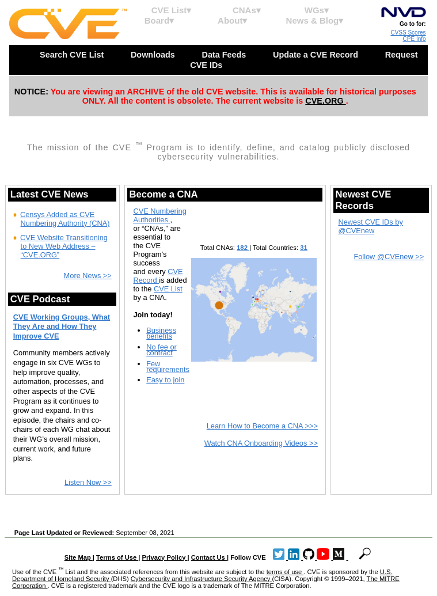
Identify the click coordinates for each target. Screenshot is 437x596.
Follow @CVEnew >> (389, 256)
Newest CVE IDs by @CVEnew (370, 226)
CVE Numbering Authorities (159, 215)
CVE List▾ (171, 10)
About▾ (232, 20)
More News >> (88, 275)
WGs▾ (317, 10)
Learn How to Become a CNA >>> (262, 426)
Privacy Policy (165, 557)
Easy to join (165, 379)
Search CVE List (73, 54)
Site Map (78, 557)
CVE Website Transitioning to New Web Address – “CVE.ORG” (64, 246)
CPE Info (414, 39)
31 (303, 247)
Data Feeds (225, 54)
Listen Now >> (88, 482)
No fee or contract (161, 350)
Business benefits (161, 333)
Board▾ (159, 20)
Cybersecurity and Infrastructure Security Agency (201, 578)
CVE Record (158, 275)
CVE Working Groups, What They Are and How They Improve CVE (61, 326)
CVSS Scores (407, 32)
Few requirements (167, 366)
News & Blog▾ (315, 20)
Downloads (154, 54)
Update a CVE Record (316, 54)
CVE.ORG (325, 100)
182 (243, 247)
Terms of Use (117, 557)
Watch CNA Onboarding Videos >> (261, 443)
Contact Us (209, 557)
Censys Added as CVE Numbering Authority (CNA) (65, 218)
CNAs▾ (247, 10)
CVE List (168, 288)
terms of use (285, 571)
